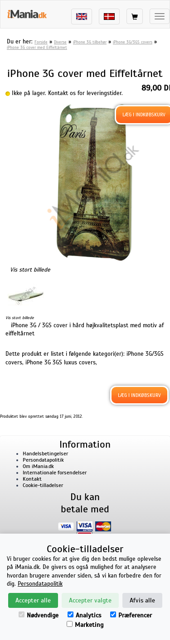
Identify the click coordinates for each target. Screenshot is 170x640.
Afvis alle (142, 600)
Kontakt (32, 479)
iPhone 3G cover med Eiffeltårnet (37, 47)
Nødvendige (38, 615)
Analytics (84, 615)
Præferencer (131, 615)
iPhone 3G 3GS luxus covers (60, 362)
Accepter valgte (90, 600)
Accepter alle (33, 600)
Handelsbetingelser (45, 453)
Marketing (85, 625)
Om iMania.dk (38, 466)
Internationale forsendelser (55, 472)
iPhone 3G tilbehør (90, 42)
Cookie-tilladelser (43, 485)
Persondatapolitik (43, 460)
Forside (41, 42)
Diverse (60, 42)
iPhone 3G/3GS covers (132, 42)
